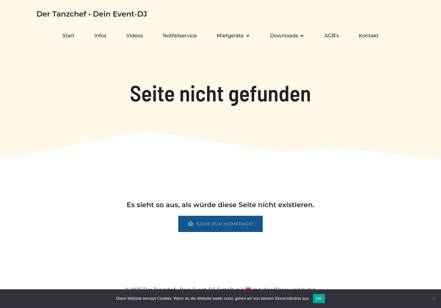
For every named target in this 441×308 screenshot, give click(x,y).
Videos (134, 36)
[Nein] (433, 298)
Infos (100, 36)
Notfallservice (180, 36)
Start (68, 36)
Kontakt (369, 36)
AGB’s (331, 36)
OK (319, 298)
